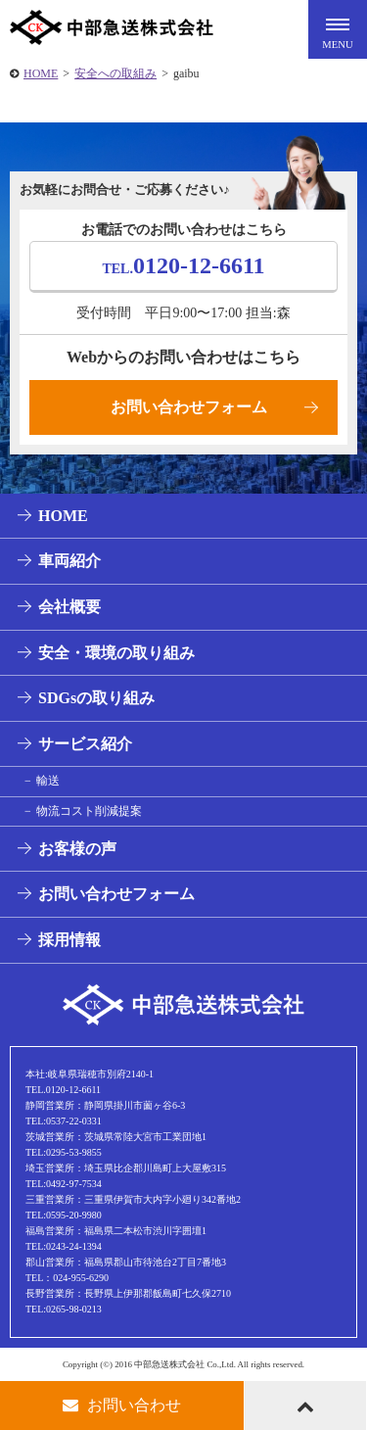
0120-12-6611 (183, 265)
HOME (40, 73)
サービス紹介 (85, 744)
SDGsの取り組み (96, 698)
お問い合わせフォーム (189, 407)
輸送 (48, 780)
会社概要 (69, 606)
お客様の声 (77, 848)
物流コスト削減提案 (89, 811)
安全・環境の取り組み (116, 652)
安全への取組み (115, 73)
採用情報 (69, 939)
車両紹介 (69, 560)
